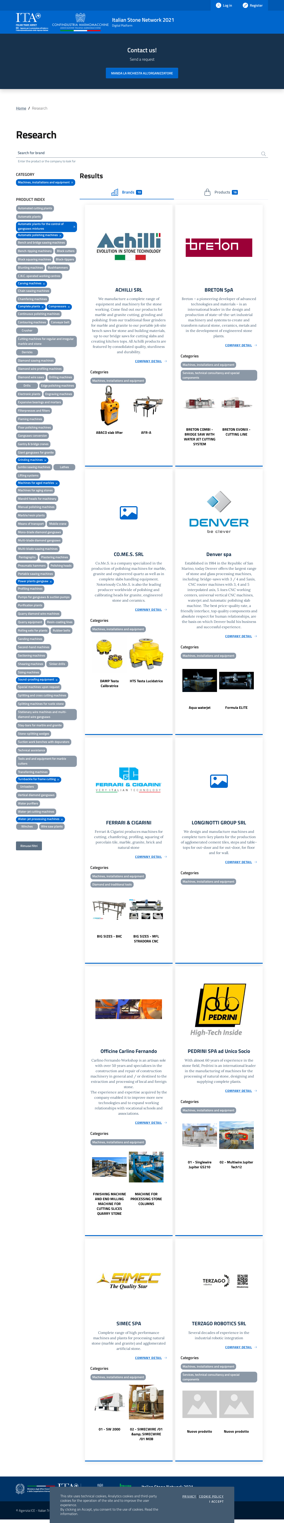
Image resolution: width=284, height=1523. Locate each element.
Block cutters (66, 251)
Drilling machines (60, 377)
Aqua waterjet (200, 709)
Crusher (27, 331)
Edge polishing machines (57, 386)
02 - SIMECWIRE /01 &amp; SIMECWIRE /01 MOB (146, 1437)
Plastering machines (54, 557)
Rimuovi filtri (28, 846)
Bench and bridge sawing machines (41, 243)
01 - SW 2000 (109, 1432)
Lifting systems (28, 476)
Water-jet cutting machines (36, 812)
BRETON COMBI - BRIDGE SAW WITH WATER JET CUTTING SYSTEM (199, 438)
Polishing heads (61, 566)
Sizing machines (28, 672)
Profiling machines (30, 589)
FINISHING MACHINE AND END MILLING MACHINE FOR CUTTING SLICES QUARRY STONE (109, 1206)
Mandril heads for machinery (37, 499)
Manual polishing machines (36, 507)
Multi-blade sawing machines (38, 549)
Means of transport (31, 524)
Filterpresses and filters (34, 411)
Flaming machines (30, 419)
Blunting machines (30, 268)
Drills (27, 386)
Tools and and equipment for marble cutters (42, 761)
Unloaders (27, 787)
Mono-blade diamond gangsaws (39, 532)
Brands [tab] (126, 192)
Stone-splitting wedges (33, 734)
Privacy (189, 1496)
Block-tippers (65, 260)
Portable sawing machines (35, 574)
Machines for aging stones (35, 490)
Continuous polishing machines (39, 314)
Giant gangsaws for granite (36, 453)
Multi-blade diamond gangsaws (39, 541)
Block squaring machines (34, 260)
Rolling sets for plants (32, 631)
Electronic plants (29, 394)
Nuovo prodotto (199, 1435)
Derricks (27, 352)
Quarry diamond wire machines (38, 614)
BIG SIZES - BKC (109, 939)
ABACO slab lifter (109, 433)
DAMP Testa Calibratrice (109, 685)
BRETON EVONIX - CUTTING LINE (236, 433)
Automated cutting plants (35, 208)
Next (170, 411)
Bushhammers (58, 268)
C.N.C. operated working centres (39, 276)
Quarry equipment (30, 622)
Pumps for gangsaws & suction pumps (44, 597)
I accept (216, 1501)
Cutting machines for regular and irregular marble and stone (46, 342)
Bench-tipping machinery (35, 251)
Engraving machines (58, 394)
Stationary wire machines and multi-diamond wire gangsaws (42, 715)
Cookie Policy (211, 1496)
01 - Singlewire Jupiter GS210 (199, 1168)
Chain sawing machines (33, 291)
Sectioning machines (31, 656)
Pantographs (27, 557)
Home (21, 108)
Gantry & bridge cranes (33, 444)
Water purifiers (28, 804)
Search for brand (32, 153)
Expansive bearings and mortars (39, 402)
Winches (27, 827)
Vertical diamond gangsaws (36, 795)
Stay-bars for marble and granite (40, 725)
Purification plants (30, 605)
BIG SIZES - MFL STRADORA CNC (146, 941)
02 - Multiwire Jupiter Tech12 (236, 1168)
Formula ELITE (236, 709)
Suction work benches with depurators (43, 742)
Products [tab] (221, 192)
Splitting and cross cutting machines (42, 696)
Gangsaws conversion (32, 436)
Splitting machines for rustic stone (41, 704)
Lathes (64, 467)
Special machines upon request (38, 687)
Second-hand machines (33, 647)
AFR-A (146, 433)
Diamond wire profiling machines (40, 369)
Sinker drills (57, 664)
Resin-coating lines (60, 622)
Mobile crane (57, 524)
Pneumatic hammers (32, 566)
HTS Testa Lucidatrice (146, 683)
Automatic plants (29, 217)
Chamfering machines (32, 299)
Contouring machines (32, 322)
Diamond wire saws (31, 377)
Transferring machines (33, 772)
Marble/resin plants (31, 515)
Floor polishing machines (34, 428)
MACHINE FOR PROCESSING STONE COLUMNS (146, 1201)
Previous (87, 411)
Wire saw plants (52, 827)
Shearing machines (30, 664)
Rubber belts (61, 631)
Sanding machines (30, 639)
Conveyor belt (60, 322)
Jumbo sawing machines (34, 467)
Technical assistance (31, 750)
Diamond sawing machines (36, 360)
